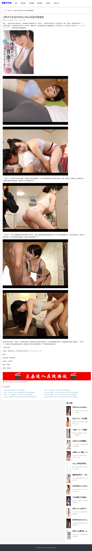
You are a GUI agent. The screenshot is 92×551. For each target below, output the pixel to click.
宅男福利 (31, 3)
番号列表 (23, 3)
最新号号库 (7, 3)
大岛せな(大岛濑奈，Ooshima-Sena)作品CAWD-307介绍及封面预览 (61, 392)
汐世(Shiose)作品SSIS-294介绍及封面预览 (14, 390)
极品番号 (39, 3)
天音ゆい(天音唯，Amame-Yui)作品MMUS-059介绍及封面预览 (19, 392)
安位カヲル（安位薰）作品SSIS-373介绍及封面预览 (57, 390)
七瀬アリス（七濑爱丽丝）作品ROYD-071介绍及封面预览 (18, 394)
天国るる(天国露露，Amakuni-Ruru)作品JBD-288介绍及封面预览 (60, 394)
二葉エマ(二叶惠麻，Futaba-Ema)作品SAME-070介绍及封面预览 (20, 397)
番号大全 (56, 3)
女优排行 (48, 3)
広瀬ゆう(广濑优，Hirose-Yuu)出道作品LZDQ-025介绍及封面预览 (60, 397)
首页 (16, 3)
